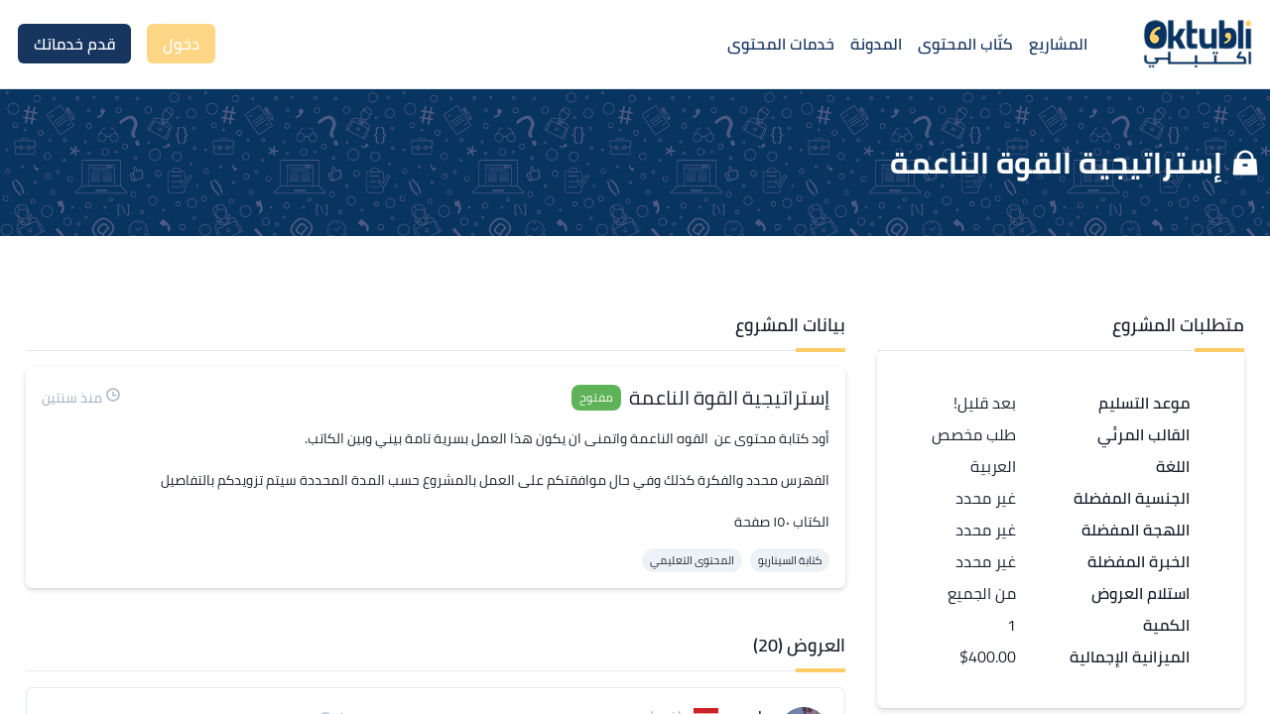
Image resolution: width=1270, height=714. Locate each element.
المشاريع (1058, 44)
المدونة (876, 44)
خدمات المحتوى (780, 44)
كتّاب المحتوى (965, 44)
